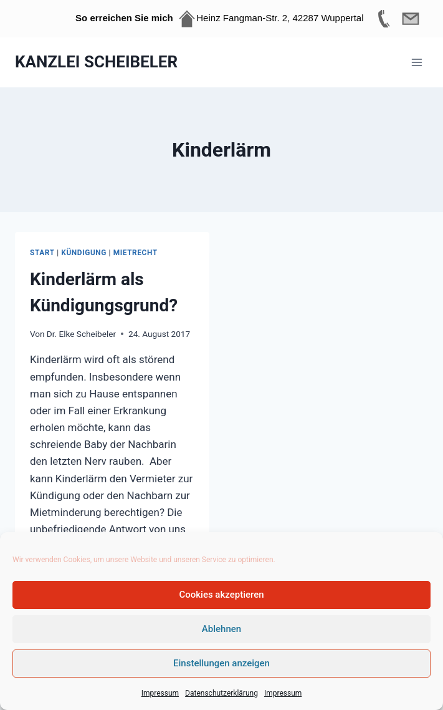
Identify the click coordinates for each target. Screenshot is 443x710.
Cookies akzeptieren (221, 594)
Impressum (160, 693)
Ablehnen (221, 629)
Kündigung (84, 252)
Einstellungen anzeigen (221, 663)
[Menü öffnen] (416, 62)
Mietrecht (135, 252)
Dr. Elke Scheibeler (81, 334)
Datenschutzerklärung (221, 693)
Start (42, 252)
